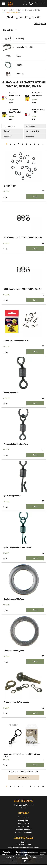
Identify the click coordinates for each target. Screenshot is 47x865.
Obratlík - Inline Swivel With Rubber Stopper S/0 (15, 112)
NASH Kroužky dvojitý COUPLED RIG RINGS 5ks (23, 237)
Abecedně (30, 136)
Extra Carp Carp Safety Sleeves (16, 702)
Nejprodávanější (32, 131)
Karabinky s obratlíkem (25, 47)
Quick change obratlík (12, 495)
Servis (23, 808)
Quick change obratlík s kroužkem (17, 547)
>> (43, 143)
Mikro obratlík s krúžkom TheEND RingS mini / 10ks (22, 755)
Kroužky (19, 65)
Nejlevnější (30, 126)
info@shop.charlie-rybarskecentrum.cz (23, 847)
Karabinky (20, 38)
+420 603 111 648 (23, 844)
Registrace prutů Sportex (24, 805)
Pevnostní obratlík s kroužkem (16, 444)
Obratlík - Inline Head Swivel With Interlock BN (37, 95)
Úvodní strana (23, 817)
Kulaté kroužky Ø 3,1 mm (14, 650)
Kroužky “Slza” (10, 185)
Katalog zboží (23, 820)
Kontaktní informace (23, 832)
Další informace (36, 857)
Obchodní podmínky (23, 829)
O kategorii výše (8, 30)
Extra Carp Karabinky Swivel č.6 (14, 95)
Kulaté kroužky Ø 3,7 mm (14, 599)
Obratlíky (19, 73)
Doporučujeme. (9, 126)
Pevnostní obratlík (11, 392)
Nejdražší (7, 131)
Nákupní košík (23, 823)
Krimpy (19, 56)
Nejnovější (7, 136)
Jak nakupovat (23, 826)
